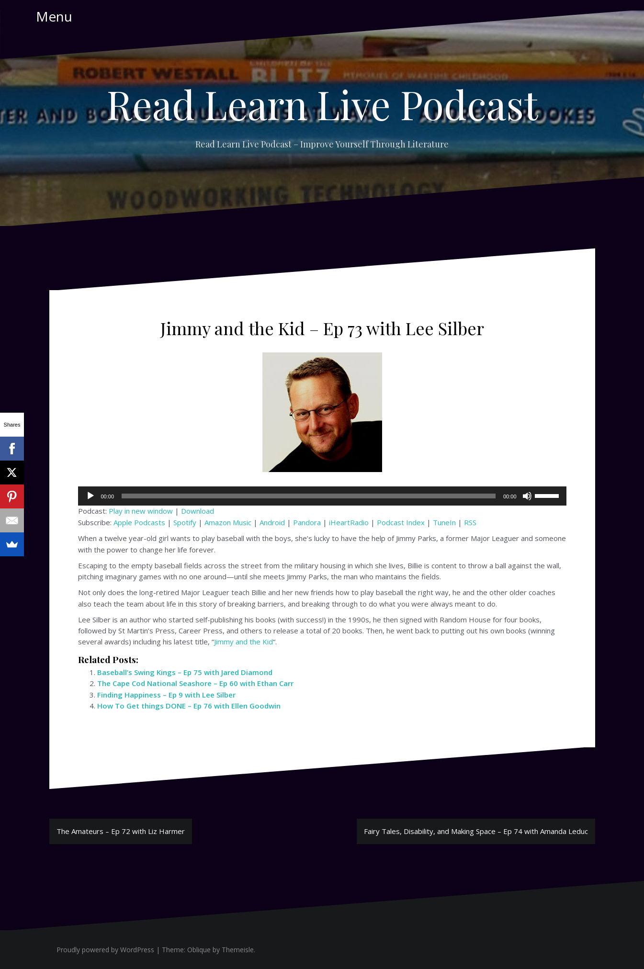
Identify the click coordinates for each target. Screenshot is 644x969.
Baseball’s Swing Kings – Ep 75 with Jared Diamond (184, 672)
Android (272, 522)
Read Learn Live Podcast (322, 104)
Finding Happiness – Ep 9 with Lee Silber (166, 694)
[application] (322, 496)
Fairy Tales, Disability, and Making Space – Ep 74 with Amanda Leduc (476, 831)
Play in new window (141, 511)
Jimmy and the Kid (243, 641)
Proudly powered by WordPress (105, 949)
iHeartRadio (349, 522)
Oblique (199, 949)
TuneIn (444, 522)
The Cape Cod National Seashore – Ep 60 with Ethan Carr (195, 683)
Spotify (184, 522)
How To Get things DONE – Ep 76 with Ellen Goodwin (189, 705)
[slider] (309, 496)
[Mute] (527, 496)
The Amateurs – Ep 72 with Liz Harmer (120, 831)
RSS (470, 522)
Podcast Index (401, 522)
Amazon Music (227, 522)
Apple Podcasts (139, 522)
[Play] (90, 496)
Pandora (307, 522)
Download (197, 511)
